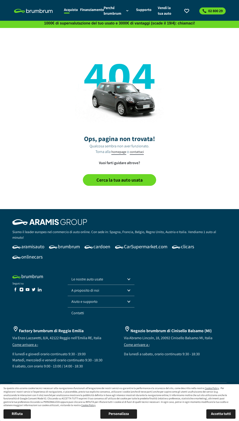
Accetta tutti (221, 413)
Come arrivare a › (25, 344)
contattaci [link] (137, 152)
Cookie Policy (212, 388)
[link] (36, 11)
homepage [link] (118, 152)
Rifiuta (17, 413)
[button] (101, 279)
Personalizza (119, 413)
